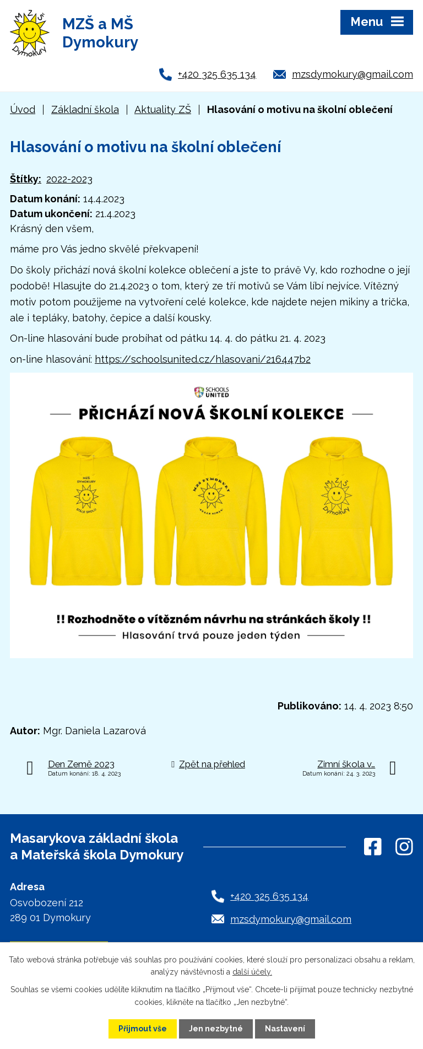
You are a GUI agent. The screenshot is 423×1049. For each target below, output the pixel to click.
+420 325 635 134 (217, 74)
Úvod (22, 109)
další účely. (252, 971)
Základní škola (85, 109)
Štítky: (25, 179)
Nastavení (285, 1028)
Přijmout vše (142, 1028)
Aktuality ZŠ (162, 109)
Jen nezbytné (216, 1028)
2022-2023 (69, 179)
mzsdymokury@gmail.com (352, 74)
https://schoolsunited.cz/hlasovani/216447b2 (203, 359)
